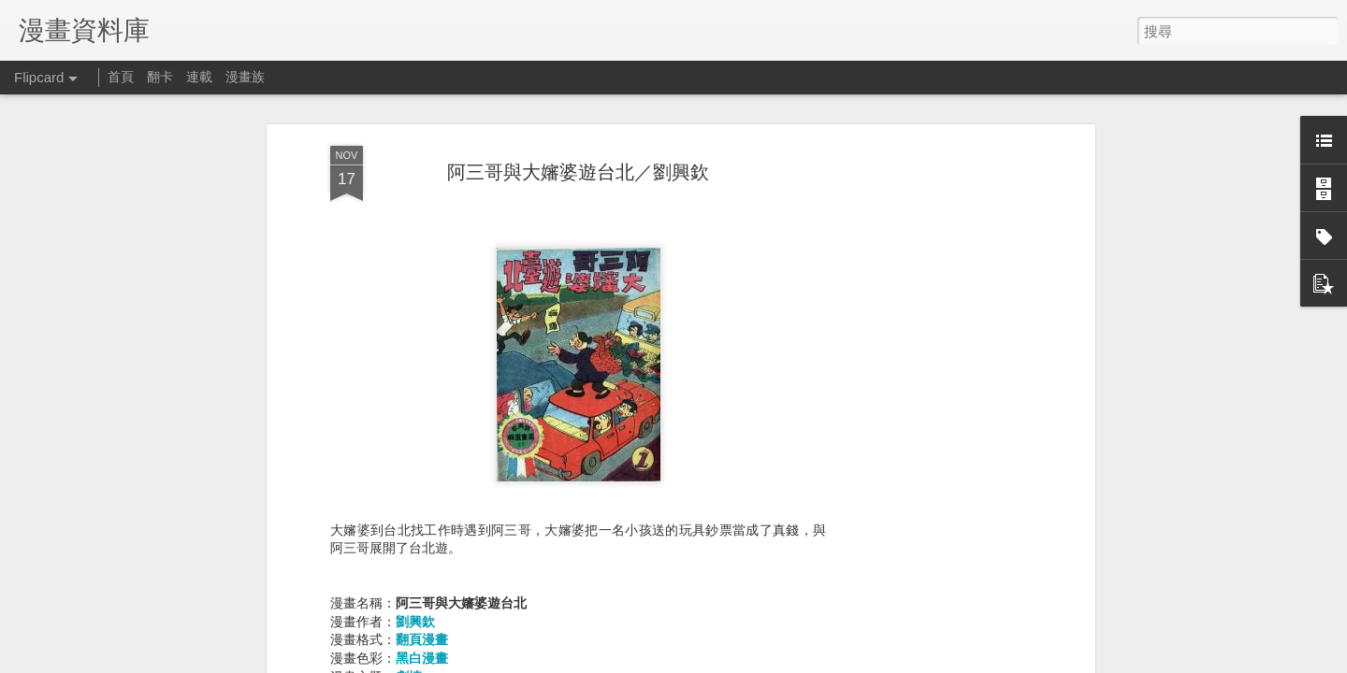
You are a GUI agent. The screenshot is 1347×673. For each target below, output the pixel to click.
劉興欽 (415, 609)
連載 (199, 76)
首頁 (121, 76)
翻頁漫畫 (422, 628)
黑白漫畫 (422, 645)
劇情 (409, 664)
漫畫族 (245, 76)
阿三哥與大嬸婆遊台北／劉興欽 (578, 160)
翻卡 (160, 76)
